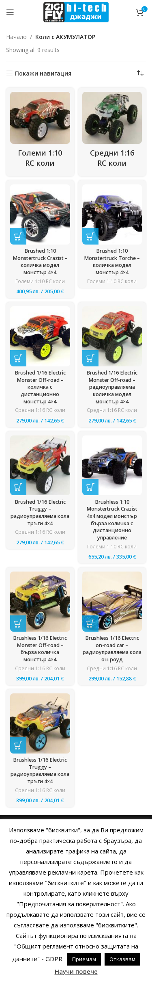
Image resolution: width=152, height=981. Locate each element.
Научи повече (76, 971)
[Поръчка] (140, 73)
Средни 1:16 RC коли (40, 410)
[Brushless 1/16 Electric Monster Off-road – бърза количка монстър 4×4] (40, 602)
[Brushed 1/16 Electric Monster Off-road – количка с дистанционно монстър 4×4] (40, 336)
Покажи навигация (43, 73)
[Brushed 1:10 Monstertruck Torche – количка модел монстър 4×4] (112, 214)
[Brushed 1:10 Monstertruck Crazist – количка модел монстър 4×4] (40, 214)
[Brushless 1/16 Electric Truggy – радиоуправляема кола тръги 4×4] (40, 723)
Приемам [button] (84, 959)
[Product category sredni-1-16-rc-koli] (112, 132)
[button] (18, 236)
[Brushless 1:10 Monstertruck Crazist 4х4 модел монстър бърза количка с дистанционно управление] (112, 465)
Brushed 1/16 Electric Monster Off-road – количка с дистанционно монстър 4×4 (40, 387)
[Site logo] (76, 11)
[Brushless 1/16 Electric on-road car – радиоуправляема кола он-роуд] (112, 602)
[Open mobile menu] (10, 12)
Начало (16, 37)
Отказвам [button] (122, 959)
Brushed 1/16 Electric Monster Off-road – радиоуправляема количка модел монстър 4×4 (111, 387)
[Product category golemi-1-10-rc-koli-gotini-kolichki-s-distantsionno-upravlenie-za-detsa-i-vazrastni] (40, 132)
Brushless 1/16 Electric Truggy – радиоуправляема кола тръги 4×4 (40, 770)
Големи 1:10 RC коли (40, 281)
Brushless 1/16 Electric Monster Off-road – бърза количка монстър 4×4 (40, 649)
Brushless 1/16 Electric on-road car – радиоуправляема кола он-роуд (112, 649)
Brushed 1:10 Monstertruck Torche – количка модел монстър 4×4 (112, 261)
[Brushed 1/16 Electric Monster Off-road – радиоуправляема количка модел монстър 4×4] (112, 336)
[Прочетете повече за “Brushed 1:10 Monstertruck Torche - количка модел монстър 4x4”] (90, 236)
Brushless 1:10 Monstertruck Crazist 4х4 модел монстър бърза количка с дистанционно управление (111, 519)
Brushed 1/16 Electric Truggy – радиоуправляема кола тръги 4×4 (40, 512)
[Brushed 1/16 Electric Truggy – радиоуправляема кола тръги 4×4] (40, 465)
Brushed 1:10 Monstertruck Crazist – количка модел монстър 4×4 (40, 261)
